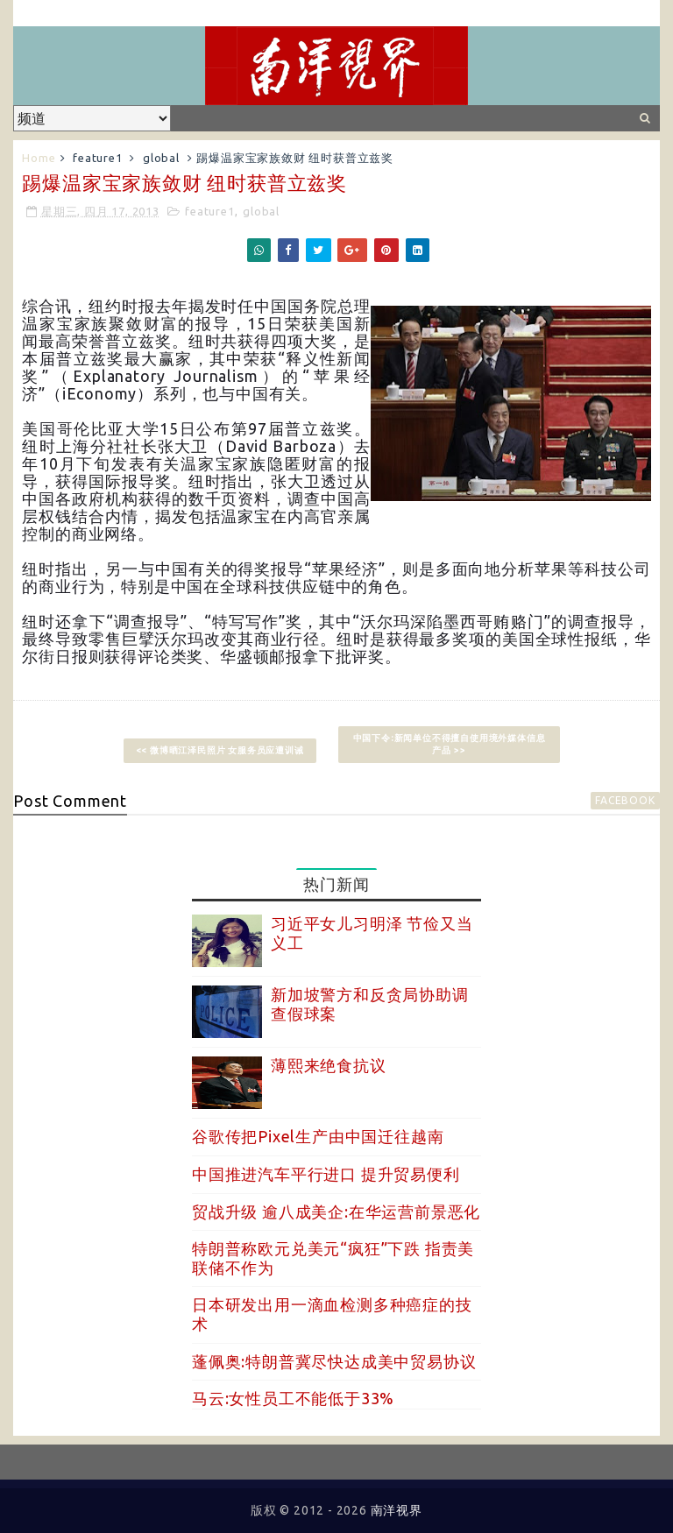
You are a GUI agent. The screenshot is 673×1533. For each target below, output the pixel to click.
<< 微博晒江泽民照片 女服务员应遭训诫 (220, 750)
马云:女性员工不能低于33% (293, 1398)
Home (38, 158)
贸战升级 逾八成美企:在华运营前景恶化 (336, 1211)
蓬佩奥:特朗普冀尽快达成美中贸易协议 (334, 1361)
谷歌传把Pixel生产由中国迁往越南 (317, 1136)
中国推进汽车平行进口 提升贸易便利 (326, 1174)
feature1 (97, 158)
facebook (625, 800)
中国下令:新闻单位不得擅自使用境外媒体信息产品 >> (449, 744)
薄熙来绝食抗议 (328, 1065)
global (161, 158)
